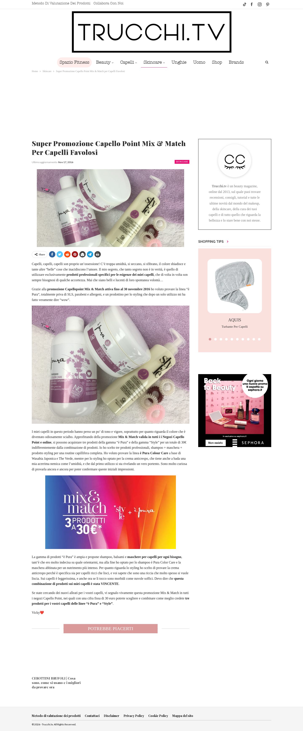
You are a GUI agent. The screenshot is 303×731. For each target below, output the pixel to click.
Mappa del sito (182, 716)
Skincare (152, 62)
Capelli (126, 62)
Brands (239, 62)
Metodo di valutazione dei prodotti (61, 3)
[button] (210, 339)
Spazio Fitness (71, 62)
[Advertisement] (151, 105)
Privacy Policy (134, 716)
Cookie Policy (158, 716)
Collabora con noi (108, 3)
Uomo (200, 62)
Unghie (179, 62)
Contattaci (92, 716)
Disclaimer (111, 716)
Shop (219, 62)
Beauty (101, 62)
